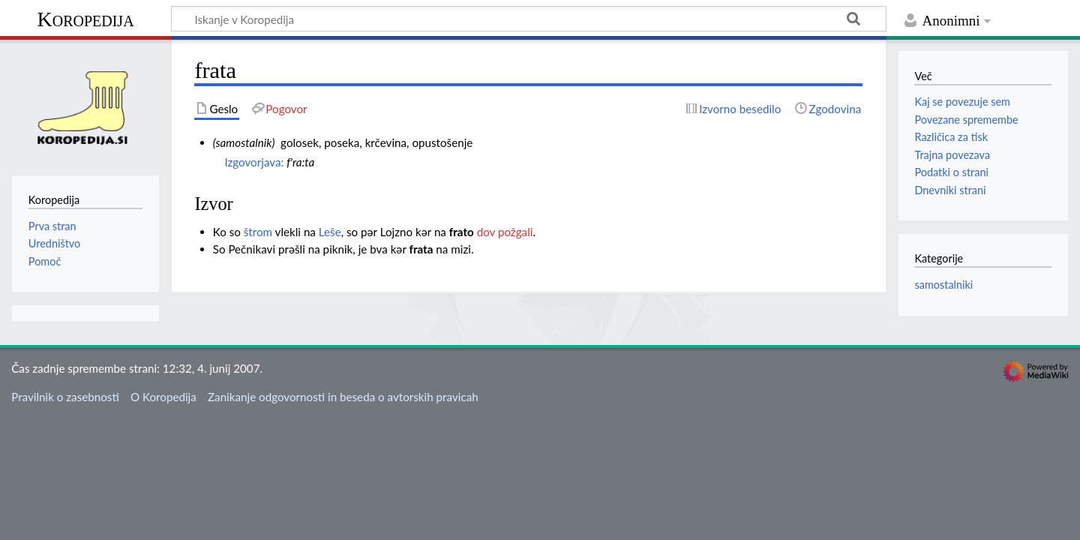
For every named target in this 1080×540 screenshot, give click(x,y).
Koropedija (85, 19)
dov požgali (505, 231)
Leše (330, 231)
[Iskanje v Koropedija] (529, 19)
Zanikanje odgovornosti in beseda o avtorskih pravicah (343, 397)
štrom (258, 231)
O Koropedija (163, 397)
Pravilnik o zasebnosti (65, 397)
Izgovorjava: (254, 162)
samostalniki (943, 284)
